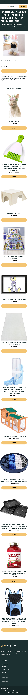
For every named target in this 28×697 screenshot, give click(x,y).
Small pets (9, 61)
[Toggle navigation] (2, 6)
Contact (10, 691)
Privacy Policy (11, 692)
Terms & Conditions (18, 691)
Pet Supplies (6, 669)
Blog (4, 672)
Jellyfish (5, 666)
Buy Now (14, 71)
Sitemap (18, 692)
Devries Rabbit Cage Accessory (14, 213)
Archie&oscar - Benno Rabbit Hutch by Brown (14, 436)
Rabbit (14, 61)
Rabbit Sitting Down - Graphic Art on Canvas (14, 299)
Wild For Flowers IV (14, 121)
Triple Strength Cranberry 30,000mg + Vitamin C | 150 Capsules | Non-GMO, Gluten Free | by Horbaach (14, 573)
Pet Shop (23, 6)
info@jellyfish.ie (4, 1)
